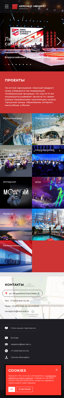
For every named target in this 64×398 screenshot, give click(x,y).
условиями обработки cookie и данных (32, 377)
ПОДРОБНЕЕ (24, 389)
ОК (11, 389)
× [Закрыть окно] (56, 370)
